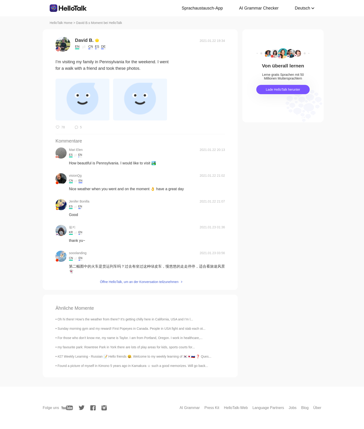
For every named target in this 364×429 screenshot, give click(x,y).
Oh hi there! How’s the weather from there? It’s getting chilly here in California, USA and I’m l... (125, 319)
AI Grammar (189, 408)
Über (317, 408)
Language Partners (268, 408)
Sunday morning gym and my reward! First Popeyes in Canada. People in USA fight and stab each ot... (131, 328)
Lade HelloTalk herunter (283, 89)
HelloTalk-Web (236, 408)
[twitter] (81, 407)
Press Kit (212, 408)
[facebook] (93, 407)
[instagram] (104, 407)
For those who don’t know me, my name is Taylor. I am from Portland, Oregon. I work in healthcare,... (130, 338)
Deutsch (302, 8)
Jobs (292, 408)
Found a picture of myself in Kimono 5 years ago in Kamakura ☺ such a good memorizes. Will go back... (133, 366)
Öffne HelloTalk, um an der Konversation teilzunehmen (139, 282)
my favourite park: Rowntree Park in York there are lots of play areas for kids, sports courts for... (126, 347)
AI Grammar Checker (259, 8)
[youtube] (67, 408)
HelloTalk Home (61, 23)
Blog (305, 408)
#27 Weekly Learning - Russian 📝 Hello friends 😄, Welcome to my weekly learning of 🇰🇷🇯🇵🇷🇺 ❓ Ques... (134, 356)
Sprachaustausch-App (202, 8)
